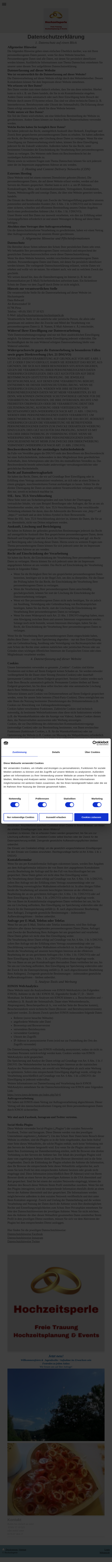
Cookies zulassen (91, 817)
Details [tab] (56, 752)
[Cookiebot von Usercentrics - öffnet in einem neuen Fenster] (94, 743)
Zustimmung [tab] (19, 752)
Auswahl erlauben (56, 817)
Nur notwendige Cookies (20, 817)
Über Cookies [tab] (92, 752)
